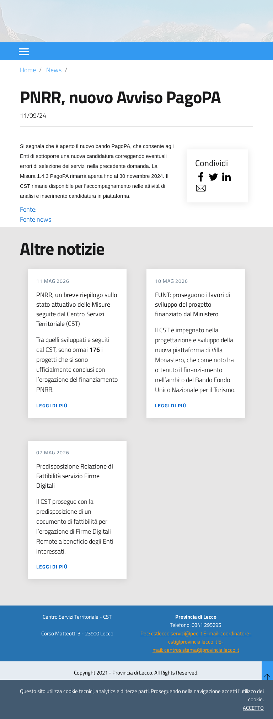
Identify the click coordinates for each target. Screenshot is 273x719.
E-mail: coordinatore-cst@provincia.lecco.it (210, 657)
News (53, 89)
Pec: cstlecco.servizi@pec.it (171, 653)
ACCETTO (253, 708)
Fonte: (97, 234)
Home (28, 89)
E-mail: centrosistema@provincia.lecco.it (195, 665)
